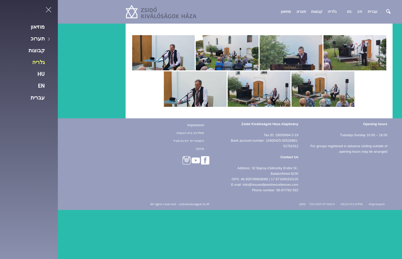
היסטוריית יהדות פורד (130, 139)
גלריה (274, 11)
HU (291, 11)
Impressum (138, 124)
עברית (315, 11)
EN (302, 11)
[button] (327, 12)
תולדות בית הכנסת (132, 132)
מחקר (141, 147)
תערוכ (243, 11)
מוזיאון (228, 11)
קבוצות (259, 11)
